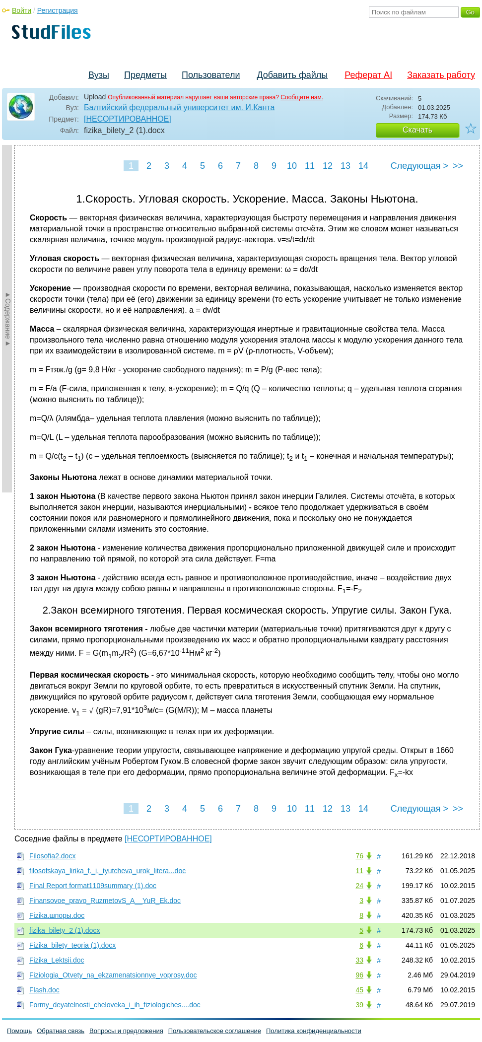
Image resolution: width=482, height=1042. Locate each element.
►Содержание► (8, 318)
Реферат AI (368, 75)
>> (458, 166)
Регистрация (57, 10)
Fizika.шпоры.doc (56, 915)
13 (345, 166)
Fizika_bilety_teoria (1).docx (72, 945)
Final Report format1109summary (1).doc (92, 886)
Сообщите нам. (301, 97)
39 (359, 1005)
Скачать (417, 130)
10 (292, 166)
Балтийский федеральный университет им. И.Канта (179, 107)
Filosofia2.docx (52, 856)
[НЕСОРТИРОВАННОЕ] (127, 119)
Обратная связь (60, 1031)
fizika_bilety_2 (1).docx (64, 930)
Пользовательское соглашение (214, 1031)
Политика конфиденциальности (313, 1031)
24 (359, 886)
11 (310, 166)
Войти (21, 10)
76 (359, 856)
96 (359, 975)
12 (328, 166)
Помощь (19, 1031)
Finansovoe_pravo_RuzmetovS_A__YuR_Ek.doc (105, 900)
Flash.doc (44, 990)
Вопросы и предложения (126, 1031)
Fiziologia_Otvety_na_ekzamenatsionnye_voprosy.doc (113, 975)
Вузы (98, 75)
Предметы (145, 75)
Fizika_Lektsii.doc (56, 960)
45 (359, 990)
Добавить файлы (292, 75)
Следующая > (419, 166)
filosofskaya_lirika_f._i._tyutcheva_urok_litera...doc (107, 871)
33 (359, 960)
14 (363, 166)
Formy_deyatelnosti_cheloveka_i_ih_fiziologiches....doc (115, 1005)
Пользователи (211, 75)
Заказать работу (441, 75)
